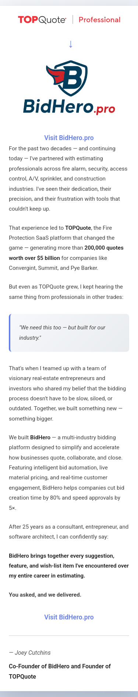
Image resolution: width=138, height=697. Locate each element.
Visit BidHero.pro (68, 138)
